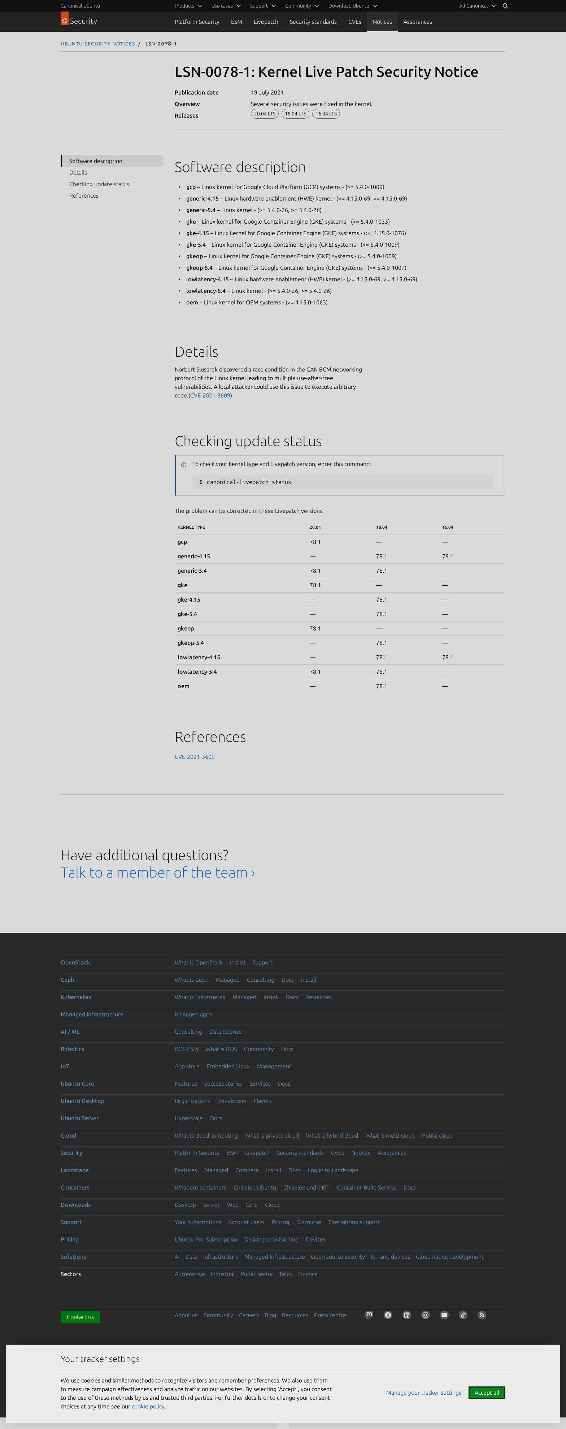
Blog (270, 1315)
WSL (232, 1204)
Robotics (72, 1049)
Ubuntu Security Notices (98, 43)
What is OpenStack (199, 962)
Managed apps (193, 1014)
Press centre (330, 1315)
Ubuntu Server (80, 1118)
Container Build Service (366, 1187)
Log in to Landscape (333, 1170)
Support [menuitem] (259, 6)
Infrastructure (221, 1256)
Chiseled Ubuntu (255, 1187)
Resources (318, 997)
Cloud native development (450, 1256)
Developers (232, 1101)
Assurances (418, 21)
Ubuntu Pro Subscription (206, 1239)
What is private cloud (272, 1135)
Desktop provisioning (271, 1239)
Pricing (280, 1222)
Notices (382, 21)
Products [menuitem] (184, 6)
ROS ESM (186, 1049)
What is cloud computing (206, 1135)
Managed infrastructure (92, 1014)
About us (186, 1315)
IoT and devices (390, 1256)
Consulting (260, 979)
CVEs (354, 21)
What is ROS (221, 1049)
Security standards (313, 21)
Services (260, 1083)
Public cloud (437, 1135)
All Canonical (473, 6)
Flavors (263, 1101)
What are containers (200, 1187)
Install (237, 962)
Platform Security (197, 21)
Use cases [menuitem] (222, 6)
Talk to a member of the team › (158, 872)
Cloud (68, 1135)
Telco (285, 1274)
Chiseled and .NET (306, 1187)
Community (259, 1049)
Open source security (338, 1256)
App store (187, 1066)
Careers (249, 1315)
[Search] (505, 6)
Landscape (75, 1170)
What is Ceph (192, 979)
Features (186, 1083)
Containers (75, 1187)
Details (78, 172)
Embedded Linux (228, 1066)
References (84, 195)
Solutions (73, 1256)
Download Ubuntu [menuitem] (348, 6)
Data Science (225, 1031)
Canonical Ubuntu (80, 6)
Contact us (80, 1317)
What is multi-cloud (390, 1135)
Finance (308, 1274)
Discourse (308, 1222)
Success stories (223, 1083)
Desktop (185, 1204)
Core (251, 1204)
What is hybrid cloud (332, 1135)
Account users (246, 1222)
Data (191, 1256)
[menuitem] (476, 6)
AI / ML (70, 1031)
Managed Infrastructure (274, 1256)
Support (262, 962)
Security (71, 1152)
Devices (316, 1239)
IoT (65, 1066)
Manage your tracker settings (423, 1392)
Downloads (76, 1204)
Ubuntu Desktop (82, 1101)
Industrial (223, 1274)
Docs (288, 979)
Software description (95, 161)
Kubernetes (76, 997)
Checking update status (99, 184)
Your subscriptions (198, 1222)
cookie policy (148, 1406)
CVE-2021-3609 (210, 395)
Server (211, 1204)
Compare (247, 1170)
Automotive (190, 1274)
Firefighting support (354, 1222)
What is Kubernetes (200, 997)
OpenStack (75, 962)
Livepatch (266, 21)
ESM (236, 21)
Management (274, 1066)
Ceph (67, 979)
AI (177, 1256)
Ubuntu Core (77, 1083)
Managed (228, 979)
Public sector (256, 1274)
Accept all (487, 1392)
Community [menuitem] (298, 6)
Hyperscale (189, 1118)
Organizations (192, 1101)
